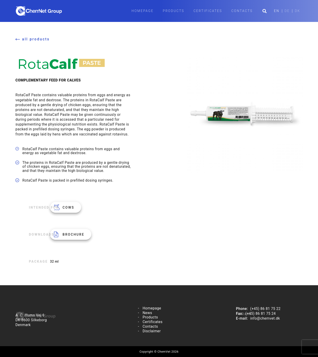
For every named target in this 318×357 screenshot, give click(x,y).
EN (277, 11)
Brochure (74, 234)
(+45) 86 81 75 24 (260, 313)
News (147, 313)
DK (297, 11)
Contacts (242, 11)
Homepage (143, 11)
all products (36, 39)
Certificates (208, 11)
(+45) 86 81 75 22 (265, 308)
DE (287, 11)
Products (173, 11)
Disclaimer (152, 331)
